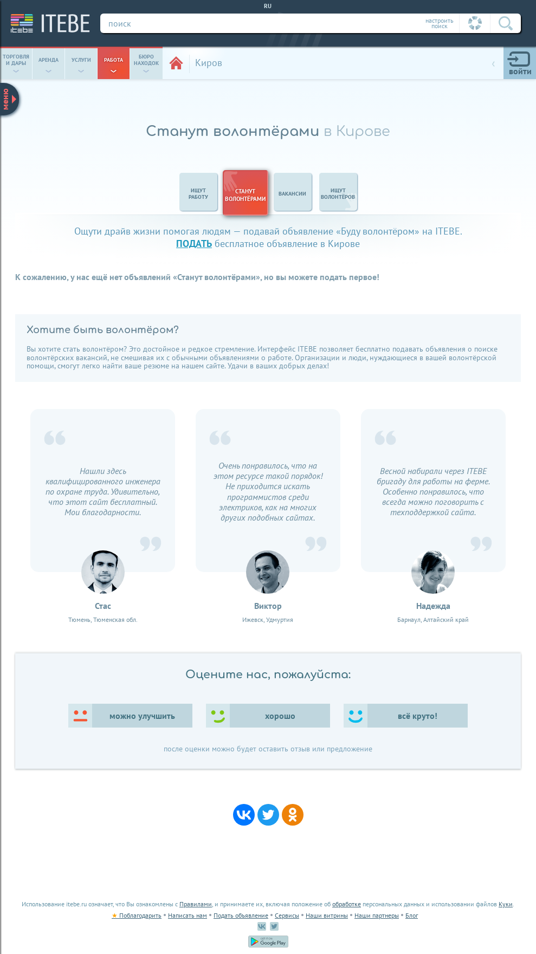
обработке (346, 904)
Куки (506, 904)
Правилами (195, 904)
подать (194, 243)
